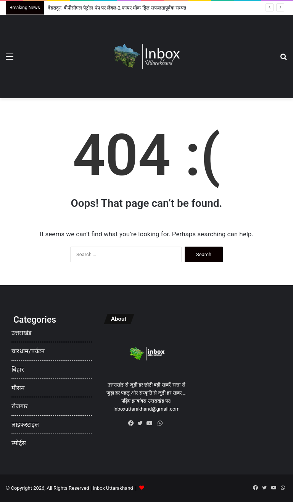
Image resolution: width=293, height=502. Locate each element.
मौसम (18, 388)
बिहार (17, 369)
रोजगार (19, 406)
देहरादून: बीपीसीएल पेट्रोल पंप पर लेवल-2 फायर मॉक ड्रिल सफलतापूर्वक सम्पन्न (117, 8)
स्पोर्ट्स (18, 443)
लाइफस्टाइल (25, 424)
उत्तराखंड (21, 332)
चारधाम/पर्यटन (28, 351)
